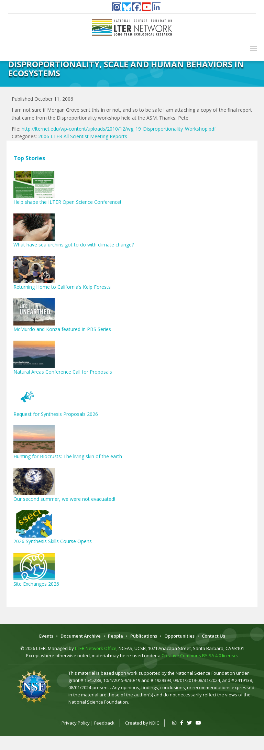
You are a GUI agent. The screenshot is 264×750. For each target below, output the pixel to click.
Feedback (104, 723)
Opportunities (179, 636)
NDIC (154, 723)
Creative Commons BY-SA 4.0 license (199, 655)
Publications (143, 636)
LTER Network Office (96, 648)
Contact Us (213, 636)
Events (46, 636)
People (115, 636)
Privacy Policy (76, 723)
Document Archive (80, 636)
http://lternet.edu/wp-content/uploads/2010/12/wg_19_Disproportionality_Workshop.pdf (119, 128)
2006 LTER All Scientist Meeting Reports (82, 136)
